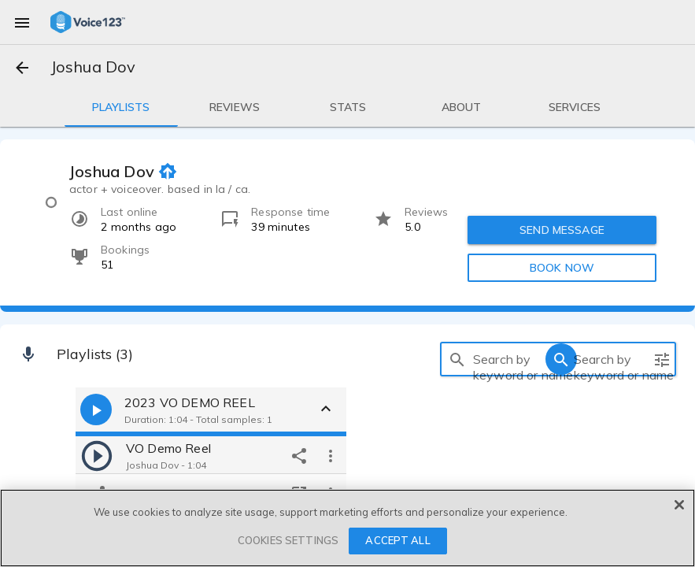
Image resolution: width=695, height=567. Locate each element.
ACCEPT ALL (397, 540)
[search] (457, 359)
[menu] (22, 22)
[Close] (679, 505)
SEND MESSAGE (561, 230)
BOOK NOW (562, 268)
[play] (97, 455)
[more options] (330, 455)
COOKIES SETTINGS (288, 540)
